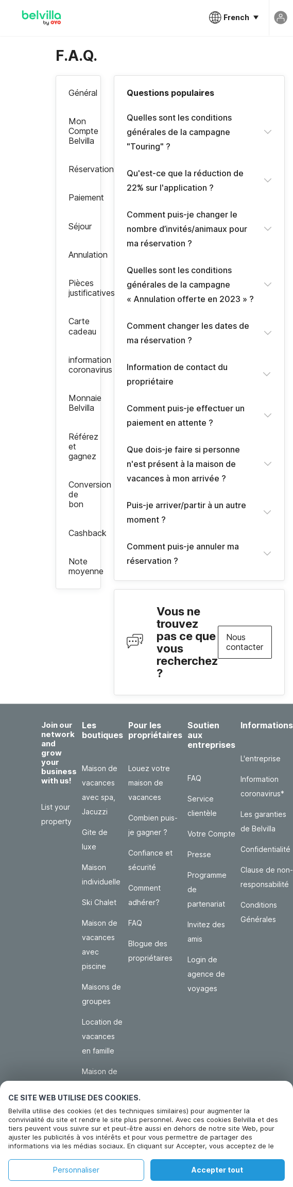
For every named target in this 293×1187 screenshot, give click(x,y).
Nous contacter (244, 642)
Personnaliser (76, 1169)
